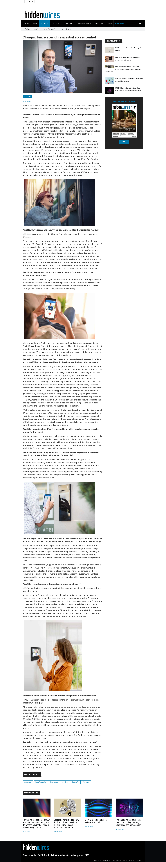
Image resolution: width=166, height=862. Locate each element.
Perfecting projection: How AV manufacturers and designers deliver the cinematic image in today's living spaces (36, 824)
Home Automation (49, 29)
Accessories (28, 782)
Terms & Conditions (119, 861)
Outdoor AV (75, 782)
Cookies (139, 861)
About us (97, 861)
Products (70, 23)
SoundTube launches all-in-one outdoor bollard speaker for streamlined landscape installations (123, 69)
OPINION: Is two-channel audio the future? (96, 821)
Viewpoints (86, 782)
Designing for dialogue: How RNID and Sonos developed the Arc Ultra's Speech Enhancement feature (66, 824)
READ (124, 142)
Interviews (65, 782)
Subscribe (119, 23)
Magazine (99, 23)
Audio (36, 29)
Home (26, 23)
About (109, 23)
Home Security (54, 782)
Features (44, 23)
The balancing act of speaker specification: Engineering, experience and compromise (128, 822)
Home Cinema (66, 29)
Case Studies (57, 23)
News (35, 23)
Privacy (131, 861)
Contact (106, 861)
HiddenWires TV (84, 23)
